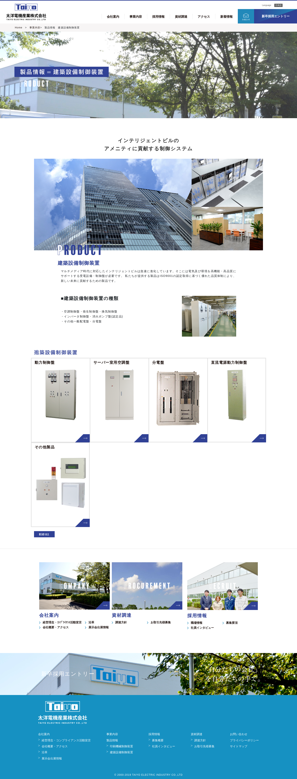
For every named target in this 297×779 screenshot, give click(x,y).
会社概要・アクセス (56, 627)
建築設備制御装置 (121, 752)
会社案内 (113, 16)
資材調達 (181, 16)
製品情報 (112, 740)
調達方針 (121, 622)
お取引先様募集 (161, 622)
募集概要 (158, 740)
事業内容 (136, 16)
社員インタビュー (202, 627)
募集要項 (232, 622)
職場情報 (196, 622)
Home (18, 27)
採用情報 (158, 16)
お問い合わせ (238, 734)
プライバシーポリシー (244, 740)
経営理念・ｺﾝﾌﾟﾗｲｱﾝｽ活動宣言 (62, 622)
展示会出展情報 (98, 627)
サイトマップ (238, 746)
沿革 (91, 622)
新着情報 (226, 16)
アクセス (204, 16)
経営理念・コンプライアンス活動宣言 (66, 740)
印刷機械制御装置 (121, 746)
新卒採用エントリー (276, 16)
